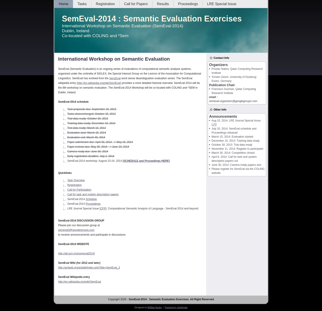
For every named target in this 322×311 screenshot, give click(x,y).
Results (163, 4)
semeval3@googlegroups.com (76, 230)
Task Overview (76, 180)
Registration (105, 4)
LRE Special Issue (221, 4)
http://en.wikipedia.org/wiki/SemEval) (99, 83)
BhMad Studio (155, 307)
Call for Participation (79, 189)
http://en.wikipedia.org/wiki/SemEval (79, 281)
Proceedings (188, 4)
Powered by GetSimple (176, 307)
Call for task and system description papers (93, 194)
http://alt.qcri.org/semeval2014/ (76, 253)
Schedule (91, 199)
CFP (214, 124)
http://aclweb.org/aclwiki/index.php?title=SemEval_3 (89, 267)
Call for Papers (136, 4)
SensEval (115, 78)
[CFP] (103, 208)
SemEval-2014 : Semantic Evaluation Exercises (152, 18)
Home (63, 4)
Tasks (82, 4)
